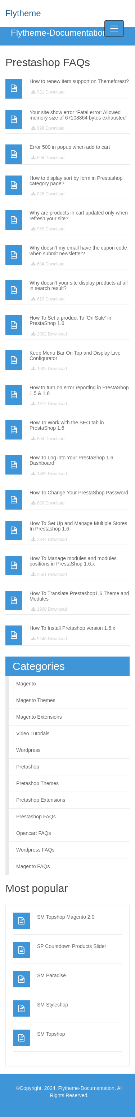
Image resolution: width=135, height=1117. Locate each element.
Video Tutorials (32, 733)
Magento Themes (35, 700)
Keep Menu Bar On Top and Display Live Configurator (75, 355)
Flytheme (23, 13)
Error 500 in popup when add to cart (70, 147)
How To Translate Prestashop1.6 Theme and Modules (79, 596)
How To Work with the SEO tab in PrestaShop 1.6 (67, 425)
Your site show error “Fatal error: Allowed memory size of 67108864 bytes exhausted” (78, 115)
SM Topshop (51, 1034)
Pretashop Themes (37, 783)
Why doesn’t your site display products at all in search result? (78, 285)
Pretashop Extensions (40, 800)
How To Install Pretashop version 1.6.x (72, 628)
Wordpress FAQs (35, 850)
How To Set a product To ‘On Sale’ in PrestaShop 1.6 (70, 320)
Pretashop (27, 767)
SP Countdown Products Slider (71, 946)
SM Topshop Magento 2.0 (65, 917)
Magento (26, 684)
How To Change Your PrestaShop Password (79, 492)
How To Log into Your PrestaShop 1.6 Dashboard (71, 460)
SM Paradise (51, 975)
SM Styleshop (52, 1005)
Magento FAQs (33, 866)
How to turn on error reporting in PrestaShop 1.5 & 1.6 (79, 390)
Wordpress (28, 750)
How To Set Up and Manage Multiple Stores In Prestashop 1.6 (78, 526)
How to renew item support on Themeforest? (79, 81)
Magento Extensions (39, 717)
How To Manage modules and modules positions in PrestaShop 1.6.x (73, 561)
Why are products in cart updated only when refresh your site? (79, 215)
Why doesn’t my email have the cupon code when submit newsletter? (78, 250)
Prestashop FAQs (36, 816)
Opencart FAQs (33, 833)
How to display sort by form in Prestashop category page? (76, 180)
